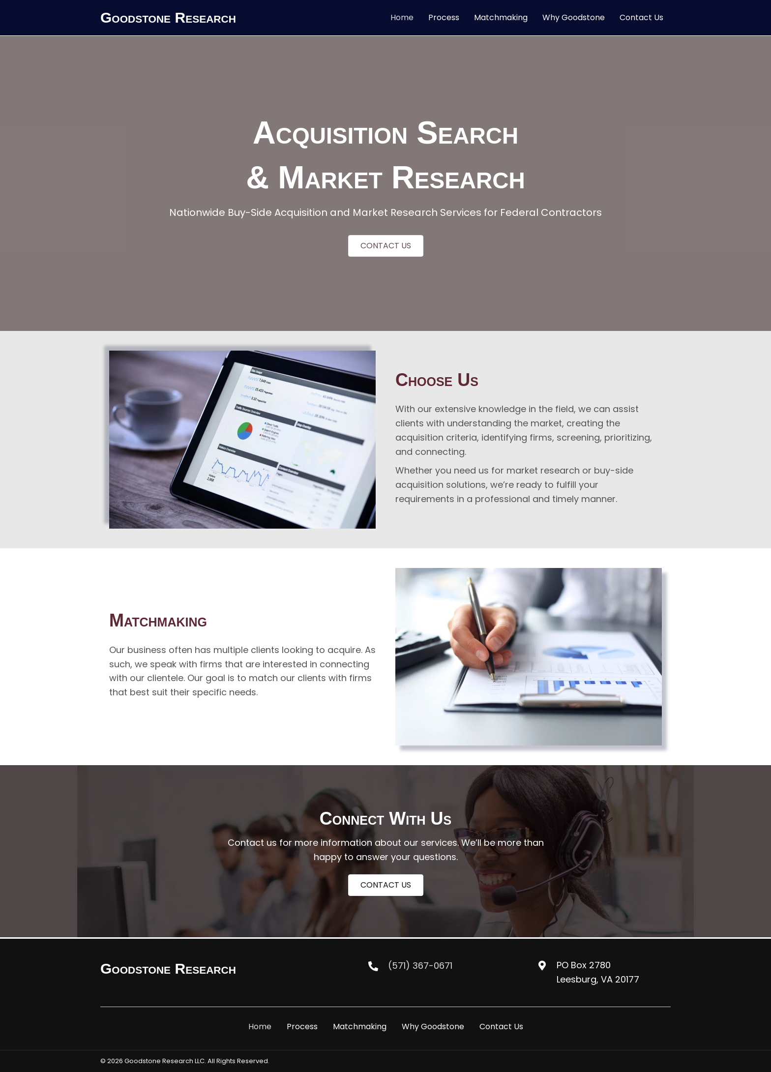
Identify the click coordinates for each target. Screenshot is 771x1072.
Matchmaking (359, 1026)
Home (259, 1026)
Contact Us (501, 1026)
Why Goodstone (433, 1026)
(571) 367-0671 (420, 965)
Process (302, 1026)
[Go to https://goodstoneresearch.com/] (202, 968)
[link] (402, 17)
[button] (385, 246)
